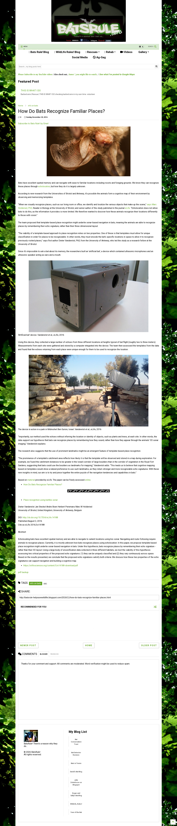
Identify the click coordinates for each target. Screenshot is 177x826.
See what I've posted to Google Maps (117, 74)
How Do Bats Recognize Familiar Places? (42, 484)
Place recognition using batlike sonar (40, 500)
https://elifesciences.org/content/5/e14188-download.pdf (50, 565)
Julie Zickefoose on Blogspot (76, 782)
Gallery (143, 52)
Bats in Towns (76, 763)
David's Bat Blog (76, 772)
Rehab (109, 52)
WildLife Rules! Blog (67, 52)
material (31, 480)
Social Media (79, 57)
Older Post (149, 645)
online (88, 480)
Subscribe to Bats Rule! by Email (33, 123)
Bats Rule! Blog (39, 52)
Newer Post (28, 645)
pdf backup (23, 572)
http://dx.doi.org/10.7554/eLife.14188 (40, 517)
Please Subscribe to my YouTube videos (35, 74)
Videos (126, 52)
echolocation (44, 186)
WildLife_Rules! (76, 804)
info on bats (33, 106)
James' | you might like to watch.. (83, 74)
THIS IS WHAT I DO (31, 90)
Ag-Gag (99, 57)
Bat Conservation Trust (76, 742)
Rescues (93, 52)
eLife (127, 208)
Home (20, 106)
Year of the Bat (76, 812)
